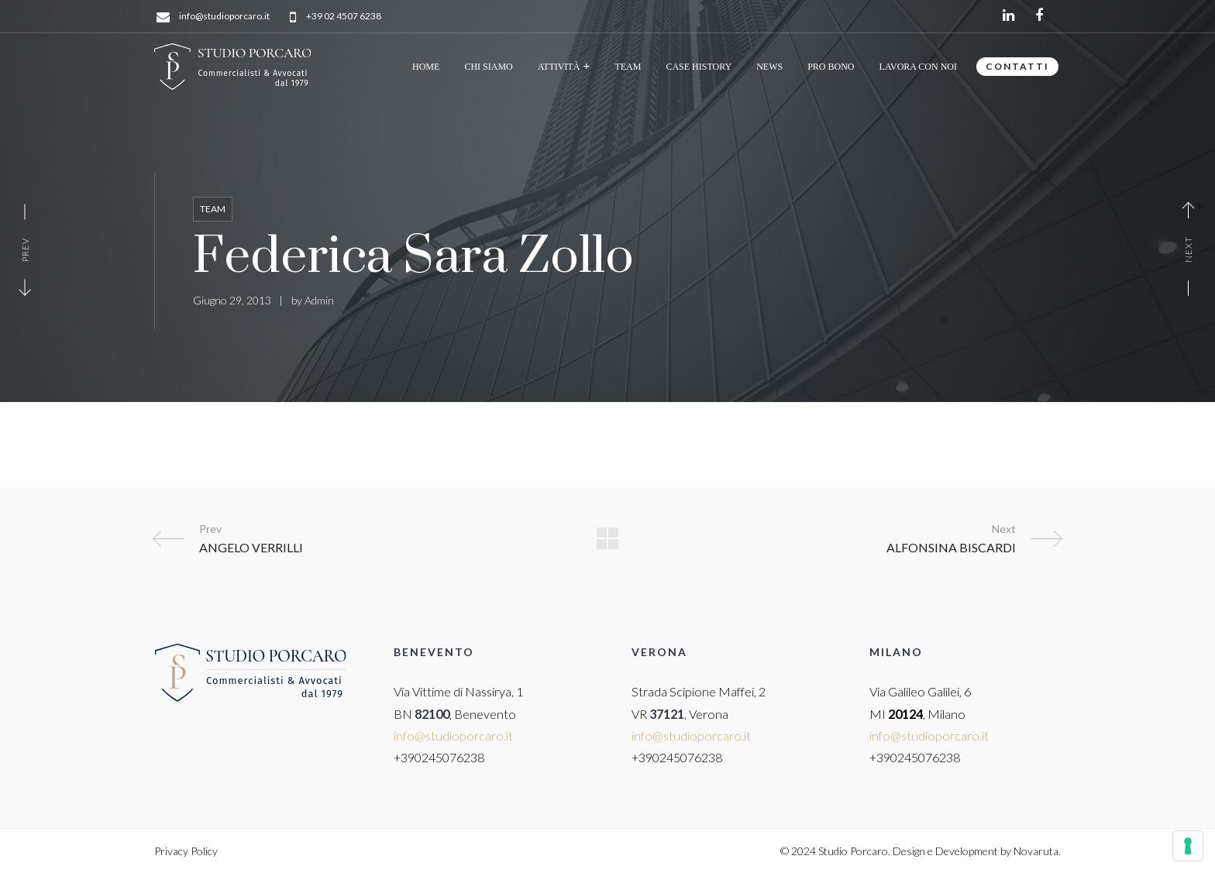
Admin (319, 300)
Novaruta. (1037, 851)
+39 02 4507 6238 (343, 16)
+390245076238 (439, 757)
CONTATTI (1017, 66)
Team (212, 209)
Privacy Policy (186, 851)
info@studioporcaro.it (224, 16)
